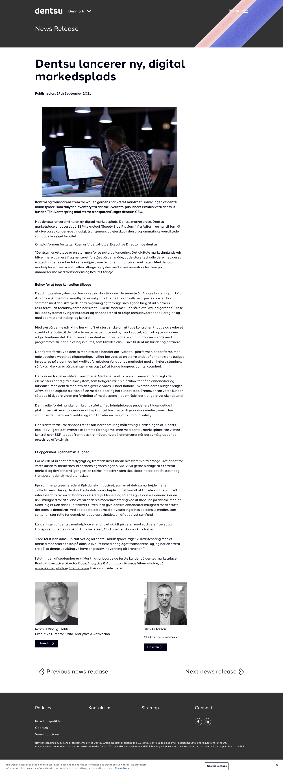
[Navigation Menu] (238, 11)
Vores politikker (47, 734)
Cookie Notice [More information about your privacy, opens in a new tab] (123, 770)
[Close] (277, 767)
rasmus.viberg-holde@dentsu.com (62, 568)
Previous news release (73, 671)
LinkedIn (47, 643)
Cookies (41, 728)
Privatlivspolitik (47, 721)
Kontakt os (99, 708)
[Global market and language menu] (79, 12)
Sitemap (150, 708)
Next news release (215, 671)
